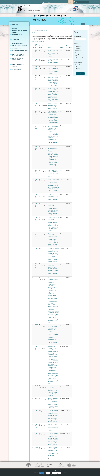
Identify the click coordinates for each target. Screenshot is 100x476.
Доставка (78, 65)
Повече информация (56, 473)
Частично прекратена (80, 58)
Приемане (41, 473)
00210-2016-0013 (36, 265)
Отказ (48, 473)
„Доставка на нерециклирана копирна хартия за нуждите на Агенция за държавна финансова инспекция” (53, 198)
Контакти (64, 15)
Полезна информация (16, 48)
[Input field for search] (82, 2)
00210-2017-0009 (36, 68)
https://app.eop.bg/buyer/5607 (38, 41)
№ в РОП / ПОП (36, 46)
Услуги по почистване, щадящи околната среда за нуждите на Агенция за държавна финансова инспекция (53, 173)
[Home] (70, 2)
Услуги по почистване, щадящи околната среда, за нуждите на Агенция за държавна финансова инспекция (53, 427)
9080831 (36, 325)
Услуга (77, 67)
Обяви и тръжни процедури (18, 64)
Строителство (79, 68)
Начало (33, 27)
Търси (80, 73)
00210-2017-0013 (36, 52)
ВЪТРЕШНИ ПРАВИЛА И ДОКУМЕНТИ (39, 30)
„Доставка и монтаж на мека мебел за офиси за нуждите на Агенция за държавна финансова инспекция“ (53, 53)
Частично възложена (80, 56)
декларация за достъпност (49, 2)
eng (66, 2)
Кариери (43, 15)
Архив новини (15, 66)
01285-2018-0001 (36, 348)
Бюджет (49, 15)
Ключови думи (77, 36)
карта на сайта (60, 2)
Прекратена (78, 54)
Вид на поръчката (78, 62)
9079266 (36, 398)
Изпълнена (78, 52)
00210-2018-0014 (36, 181)
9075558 (36, 447)
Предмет (50, 47)
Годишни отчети (15, 39)
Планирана (78, 46)
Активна (77, 48)
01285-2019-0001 (36, 148)
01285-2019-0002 (36, 126)
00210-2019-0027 (36, 105)
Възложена (78, 50)
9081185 (36, 386)
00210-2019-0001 (36, 196)
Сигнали (37, 15)
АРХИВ (33, 32)
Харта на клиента (56, 15)
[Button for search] (74, 2)
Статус (61, 47)
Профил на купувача (16, 62)
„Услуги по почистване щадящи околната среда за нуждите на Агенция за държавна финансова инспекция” (53, 70)
